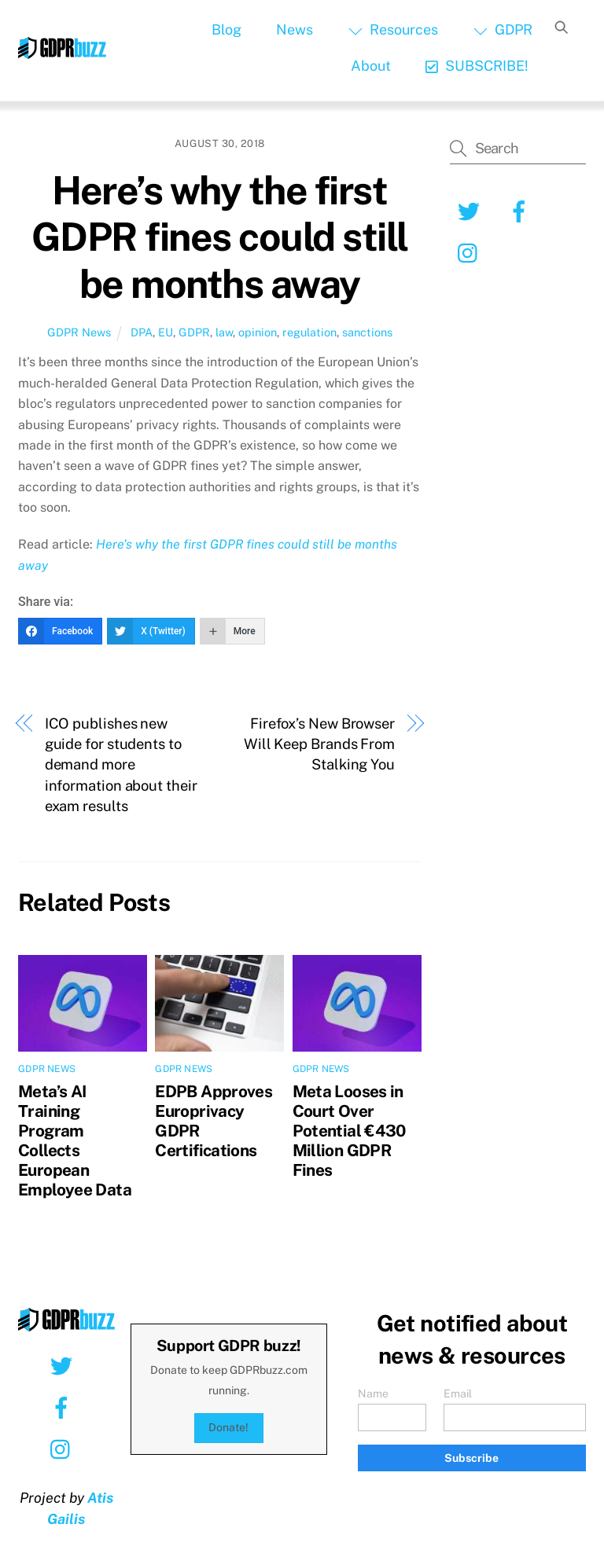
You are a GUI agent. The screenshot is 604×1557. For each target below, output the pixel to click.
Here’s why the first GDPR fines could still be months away (219, 237)
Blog (226, 29)
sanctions (367, 332)
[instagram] (471, 252)
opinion (257, 332)
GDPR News (79, 332)
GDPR (502, 29)
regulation (309, 332)
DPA (142, 332)
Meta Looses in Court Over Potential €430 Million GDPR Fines (349, 1130)
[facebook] (521, 210)
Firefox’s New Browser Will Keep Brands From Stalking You (319, 744)
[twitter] (471, 210)
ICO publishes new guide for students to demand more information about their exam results (121, 765)
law (224, 332)
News (294, 29)
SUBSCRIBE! (476, 65)
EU (165, 332)
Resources (393, 29)
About (371, 65)
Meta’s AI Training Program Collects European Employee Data (74, 1140)
